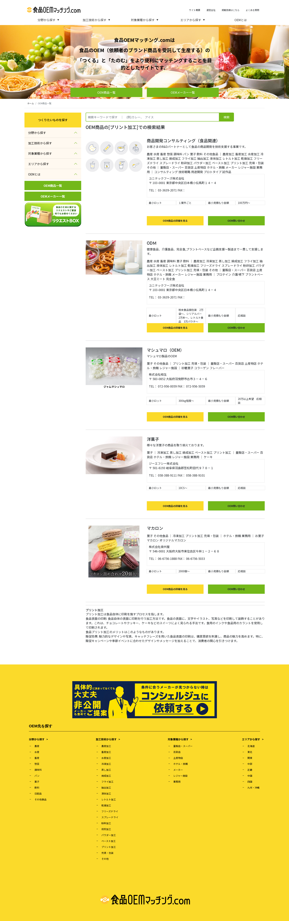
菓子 (193, 154)
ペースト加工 (221, 163)
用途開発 (197, 172)
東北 (249, 752)
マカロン (155, 528)
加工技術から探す (96, 20)
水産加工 (254, 154)
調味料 (178, 154)
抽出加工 (203, 158)
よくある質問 (252, 10)
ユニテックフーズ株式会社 (166, 178)
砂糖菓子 (187, 368)
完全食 (170, 279)
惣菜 (170, 154)
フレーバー (217, 368)
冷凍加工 (212, 261)
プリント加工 (239, 163)
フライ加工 (189, 158)
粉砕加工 (187, 163)
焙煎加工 (106, 829)
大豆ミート (158, 279)
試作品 (226, 172)
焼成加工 (175, 158)
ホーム (30, 103)
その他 (151, 167)
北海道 (251, 746)
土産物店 (200, 167)
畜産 (163, 154)
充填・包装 (256, 163)
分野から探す (48, 20)
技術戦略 (184, 172)
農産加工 (228, 154)
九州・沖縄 (253, 787)
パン (186, 154)
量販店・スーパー (172, 167)
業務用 (207, 274)
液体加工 (216, 158)
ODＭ (152, 243)
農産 (150, 154)
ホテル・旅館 (216, 167)
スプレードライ (169, 163)
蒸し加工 (162, 158)
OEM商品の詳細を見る (175, 220)
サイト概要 (194, 10)
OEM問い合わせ (236, 220)
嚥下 (242, 274)
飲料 (200, 154)
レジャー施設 (247, 167)
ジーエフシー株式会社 (164, 463)
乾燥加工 (247, 158)
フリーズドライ (210, 265)
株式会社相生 (158, 374)
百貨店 (189, 167)
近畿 (249, 769)
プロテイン (223, 274)
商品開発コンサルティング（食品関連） (183, 140)
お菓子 (259, 535)
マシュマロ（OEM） (165, 350)
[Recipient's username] (152, 117)
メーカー (231, 167)
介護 (235, 274)
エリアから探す (192, 20)
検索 (226, 117)
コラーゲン (201, 368)
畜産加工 (241, 154)
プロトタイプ (213, 172)
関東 (249, 758)
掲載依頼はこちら (231, 10)
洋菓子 (153, 439)
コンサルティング (166, 172)
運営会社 (211, 10)
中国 (249, 775)
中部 (249, 764)
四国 (249, 781)
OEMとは (240, 20)
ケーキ (208, 457)
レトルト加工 (231, 158)
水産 (156, 154)
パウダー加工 (202, 163)
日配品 (38, 793)
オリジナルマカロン (172, 540)
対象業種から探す (144, 20)
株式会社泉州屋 (159, 546)
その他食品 (210, 154)
